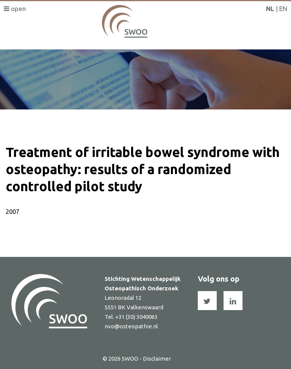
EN (283, 8)
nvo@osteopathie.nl (131, 326)
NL (270, 8)
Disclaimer (157, 358)
